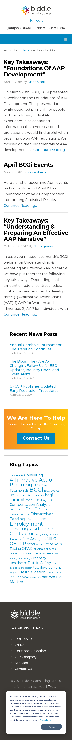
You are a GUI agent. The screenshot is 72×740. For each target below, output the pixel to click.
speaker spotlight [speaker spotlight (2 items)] (23, 568)
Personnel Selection (30, 651)
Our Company (26, 657)
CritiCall (20, 645)
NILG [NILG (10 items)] (51, 538)
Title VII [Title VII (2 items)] (50, 572)
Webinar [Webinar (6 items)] (29, 577)
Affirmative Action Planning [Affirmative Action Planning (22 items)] (32, 482)
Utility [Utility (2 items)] (58, 572)
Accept (52, 727)
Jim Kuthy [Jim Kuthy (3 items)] (16, 539)
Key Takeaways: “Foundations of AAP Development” (34, 68)
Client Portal (57, 28)
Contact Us (36, 438)
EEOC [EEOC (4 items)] (42, 519)
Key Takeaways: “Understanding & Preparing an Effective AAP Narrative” (36, 230)
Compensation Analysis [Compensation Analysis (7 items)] (30, 504)
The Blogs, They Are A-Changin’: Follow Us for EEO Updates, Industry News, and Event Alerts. (34, 367)
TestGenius (23, 639)
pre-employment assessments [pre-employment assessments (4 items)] (31, 553)
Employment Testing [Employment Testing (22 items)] (26, 526)
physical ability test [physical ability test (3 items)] (45, 548)
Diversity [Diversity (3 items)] (31, 519)
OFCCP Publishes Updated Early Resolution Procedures (34, 388)
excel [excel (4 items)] (33, 529)
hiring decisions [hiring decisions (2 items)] (50, 534)
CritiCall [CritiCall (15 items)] (34, 509)
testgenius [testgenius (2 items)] (15, 572)
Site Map (21, 663)
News (36, 20)
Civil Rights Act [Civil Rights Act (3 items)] (46, 500)
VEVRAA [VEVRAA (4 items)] (15, 577)
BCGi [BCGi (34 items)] (36, 489)
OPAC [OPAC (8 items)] (27, 548)
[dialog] (36, 712)
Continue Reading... (50, 150)
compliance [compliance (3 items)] (17, 509)
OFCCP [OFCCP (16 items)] (18, 543)
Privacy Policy (45, 720)
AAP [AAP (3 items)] (12, 475)
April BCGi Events (28, 164)
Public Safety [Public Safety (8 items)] (39, 563)
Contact (40, 28)
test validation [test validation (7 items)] (33, 572)
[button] (36, 39)
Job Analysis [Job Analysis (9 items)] (34, 539)
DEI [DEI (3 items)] (27, 514)
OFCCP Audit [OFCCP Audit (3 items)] (35, 544)
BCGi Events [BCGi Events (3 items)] (51, 490)
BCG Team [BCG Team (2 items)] (31, 500)
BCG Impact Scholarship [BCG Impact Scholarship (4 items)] (27, 495)
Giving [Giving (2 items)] (38, 534)
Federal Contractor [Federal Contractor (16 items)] (32, 531)
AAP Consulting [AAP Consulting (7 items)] (29, 475)
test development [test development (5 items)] (47, 567)
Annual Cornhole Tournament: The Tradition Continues (36, 347)
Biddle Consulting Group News (36, 10)
